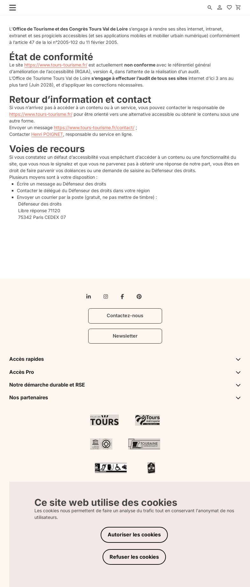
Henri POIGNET (47, 134)
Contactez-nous (125, 315)
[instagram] (106, 296)
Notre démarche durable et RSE (124, 385)
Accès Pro (124, 372)
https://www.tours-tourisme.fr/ (55, 64)
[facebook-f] (122, 296)
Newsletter (125, 336)
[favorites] (229, 7)
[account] (220, 7)
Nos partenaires (124, 398)
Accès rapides (124, 359)
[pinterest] (139, 296)
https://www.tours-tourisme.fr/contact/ (94, 127)
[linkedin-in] (88, 296)
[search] (210, 7)
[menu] (10, 7)
